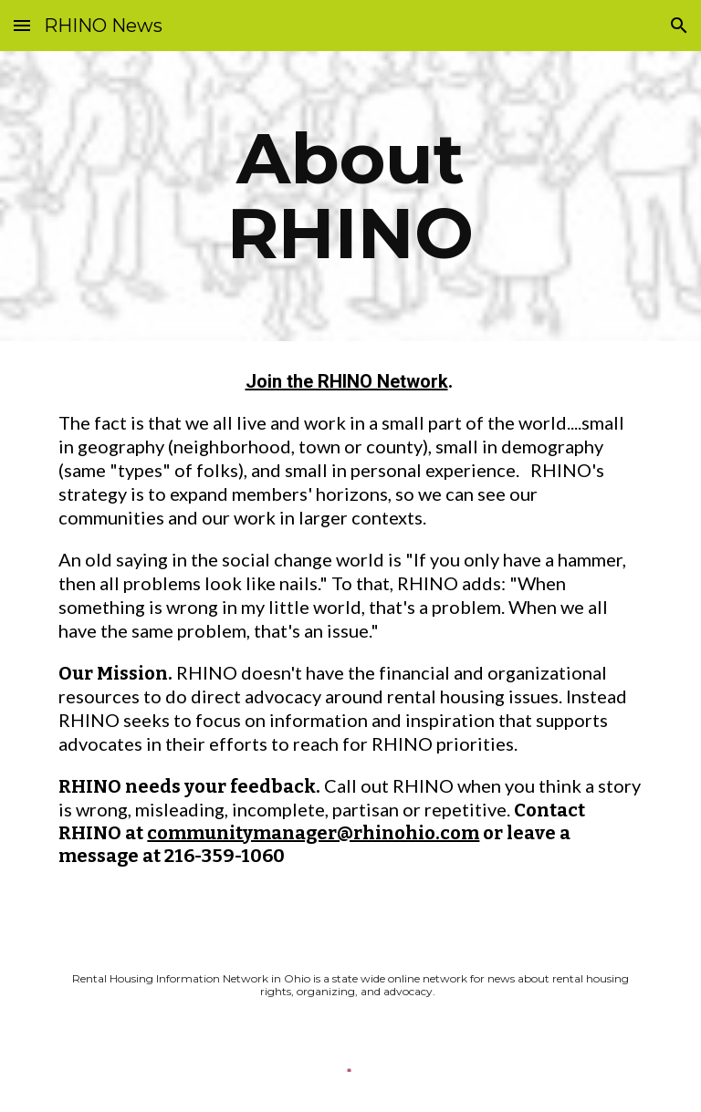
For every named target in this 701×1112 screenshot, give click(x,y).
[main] (350, 196)
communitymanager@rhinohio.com (313, 833)
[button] (22, 25)
